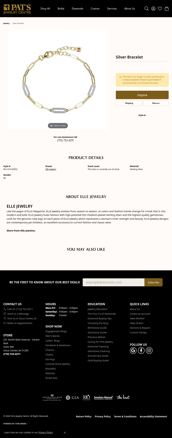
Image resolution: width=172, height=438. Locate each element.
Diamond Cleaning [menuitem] (98, 346)
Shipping (129, 103)
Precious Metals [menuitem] (96, 337)
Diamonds (77, 8)
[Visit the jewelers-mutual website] (103, 398)
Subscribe (153, 282)
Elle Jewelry (51, 169)
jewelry (6, 23)
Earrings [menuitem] (50, 359)
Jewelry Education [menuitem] (97, 309)
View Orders (137, 323)
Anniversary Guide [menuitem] (98, 355)
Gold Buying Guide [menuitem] (98, 360)
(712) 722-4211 (65, 140)
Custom (95, 8)
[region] (58, 80)
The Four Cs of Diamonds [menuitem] (102, 313)
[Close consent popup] (65, 433)
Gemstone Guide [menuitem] (97, 332)
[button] (147, 8)
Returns (156, 103)
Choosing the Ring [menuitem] (98, 323)
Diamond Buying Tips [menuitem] (100, 318)
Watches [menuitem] (50, 373)
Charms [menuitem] (50, 350)
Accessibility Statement (153, 416)
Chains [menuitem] (49, 354)
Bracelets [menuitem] (51, 368)
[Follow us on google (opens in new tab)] (133, 350)
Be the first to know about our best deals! (44, 282)
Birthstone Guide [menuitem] (97, 327)
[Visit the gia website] (72, 398)
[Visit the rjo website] (86, 398)
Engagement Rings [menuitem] (56, 331)
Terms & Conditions (125, 416)
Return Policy (83, 416)
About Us (129, 8)
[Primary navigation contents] (87, 8)
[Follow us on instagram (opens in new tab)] (149, 350)
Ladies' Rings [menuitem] (53, 340)
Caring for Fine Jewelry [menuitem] (100, 341)
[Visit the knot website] (123, 398)
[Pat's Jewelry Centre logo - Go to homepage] (17, 8)
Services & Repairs (140, 327)
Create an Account (140, 313)
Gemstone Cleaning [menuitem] (99, 351)
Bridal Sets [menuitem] (52, 378)
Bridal (61, 8)
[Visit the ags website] (52, 398)
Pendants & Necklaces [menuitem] (58, 345)
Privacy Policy (103, 416)
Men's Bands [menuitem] (53, 336)
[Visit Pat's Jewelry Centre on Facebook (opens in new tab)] (141, 350)
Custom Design (138, 332)
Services (112, 8)
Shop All (45, 8)
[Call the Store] (11, 354)
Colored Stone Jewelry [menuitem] (58, 364)
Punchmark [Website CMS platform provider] (20, 423)
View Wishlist (137, 318)
